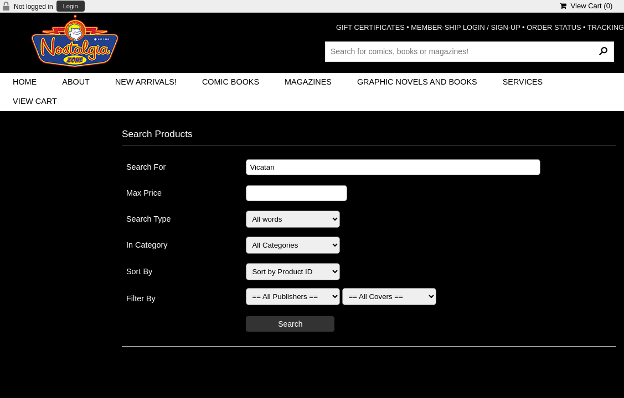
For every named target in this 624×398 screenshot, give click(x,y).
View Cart (35, 101)
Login (70, 6)
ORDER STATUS (554, 27)
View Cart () (586, 6)
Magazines (308, 81)
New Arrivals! (146, 81)
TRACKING (605, 27)
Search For (146, 167)
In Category (146, 244)
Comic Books (230, 81)
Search (290, 324)
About (76, 81)
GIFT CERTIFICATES (370, 27)
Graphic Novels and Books (417, 81)
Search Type (148, 218)
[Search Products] (469, 51)
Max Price (144, 192)
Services (523, 81)
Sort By (139, 271)
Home (25, 81)
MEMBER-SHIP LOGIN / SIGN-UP (465, 27)
